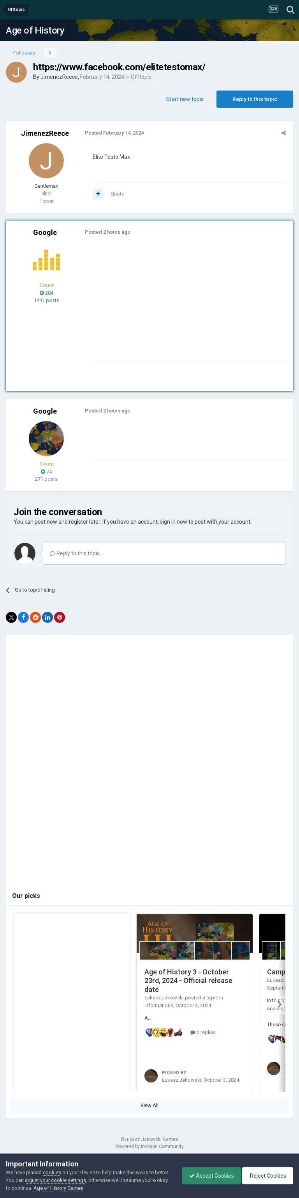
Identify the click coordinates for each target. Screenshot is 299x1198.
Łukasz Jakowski (164, 998)
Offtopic (141, 77)
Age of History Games (85, 1188)
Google (45, 232)
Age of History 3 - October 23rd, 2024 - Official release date (188, 981)
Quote (116, 194)
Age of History (35, 30)
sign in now (173, 522)
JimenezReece (59, 77)
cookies (52, 1172)
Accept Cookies (207, 1176)
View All (149, 1114)
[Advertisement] (182, 306)
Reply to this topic (254, 99)
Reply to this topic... (76, 553)
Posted (113, 133)
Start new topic (185, 99)
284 (46, 293)
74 (46, 472)
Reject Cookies (266, 1176)
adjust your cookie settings (70, 1180)
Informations (158, 1005)
